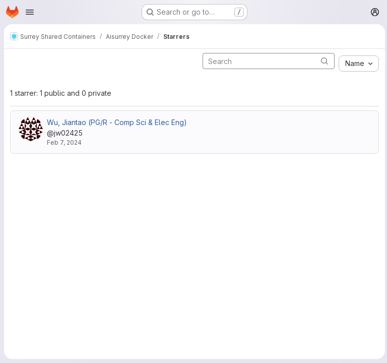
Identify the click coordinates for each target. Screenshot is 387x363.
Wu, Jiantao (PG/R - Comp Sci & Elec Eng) (117, 122)
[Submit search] (322, 60)
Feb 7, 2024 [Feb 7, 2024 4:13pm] (64, 142)
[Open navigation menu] (30, 12)
